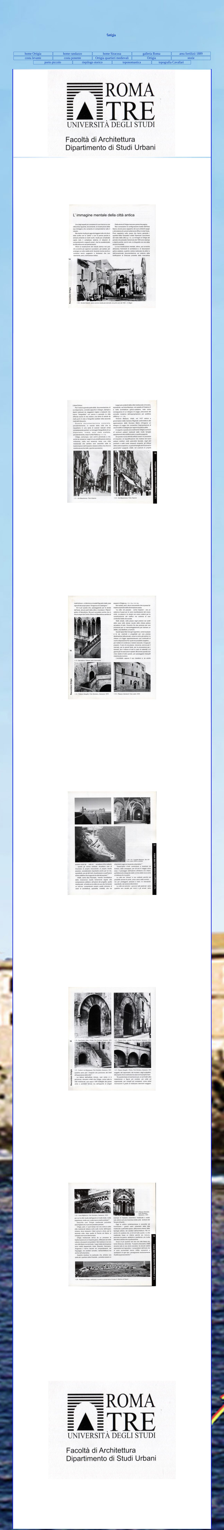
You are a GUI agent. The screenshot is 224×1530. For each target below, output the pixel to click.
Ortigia (151, 58)
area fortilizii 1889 (191, 53)
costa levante (33, 58)
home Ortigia (33, 53)
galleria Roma (151, 53)
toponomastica (132, 62)
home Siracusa (112, 53)
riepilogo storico (92, 62)
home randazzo (72, 53)
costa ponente (72, 58)
